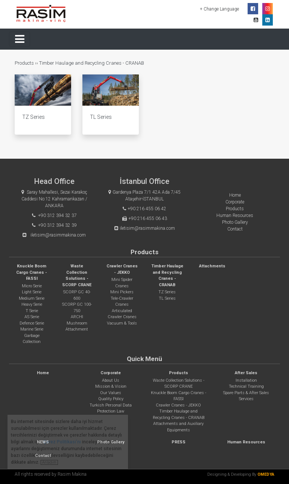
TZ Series (167, 292)
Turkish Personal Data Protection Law (111, 408)
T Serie (32, 310)
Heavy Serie (31, 304)
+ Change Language (220, 9)
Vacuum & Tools (122, 323)
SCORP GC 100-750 (77, 307)
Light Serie (31, 292)
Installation (246, 380)
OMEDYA (265, 474)
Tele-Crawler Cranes (122, 301)
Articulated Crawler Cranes (122, 314)
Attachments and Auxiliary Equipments (178, 426)
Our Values (110, 392)
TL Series (167, 298)
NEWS (43, 442)
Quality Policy (110, 398)
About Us (110, 380)
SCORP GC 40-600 (77, 295)
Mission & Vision (110, 386)
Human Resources (234, 215)
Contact (235, 229)
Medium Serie (31, 298)
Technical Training (246, 386)
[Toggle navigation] (19, 39)
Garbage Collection (32, 338)
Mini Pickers (122, 292)
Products (25, 63)
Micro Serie (32, 286)
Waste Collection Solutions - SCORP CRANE (178, 383)
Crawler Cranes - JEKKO (178, 405)
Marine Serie (31, 329)
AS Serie (31, 316)
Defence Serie (32, 323)
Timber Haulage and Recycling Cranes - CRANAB (91, 63)
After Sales (246, 372)
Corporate (234, 202)
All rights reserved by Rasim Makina (51, 474)
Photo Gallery (235, 222)
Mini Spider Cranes (121, 282)
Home (235, 195)
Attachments (212, 266)
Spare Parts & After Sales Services (246, 396)
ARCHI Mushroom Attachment (76, 323)
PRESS (179, 442)
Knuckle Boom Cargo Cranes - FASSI (31, 272)
